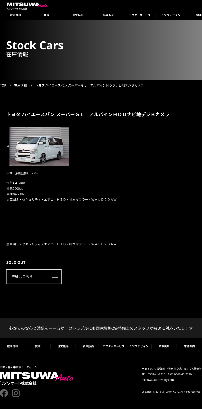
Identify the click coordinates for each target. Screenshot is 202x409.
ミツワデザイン (170, 15)
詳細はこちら (22, 276)
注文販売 (77, 15)
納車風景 (164, 346)
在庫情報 (15, 15)
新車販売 (108, 15)
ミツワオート (27, 6)
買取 (46, 15)
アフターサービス (140, 15)
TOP (3, 85)
